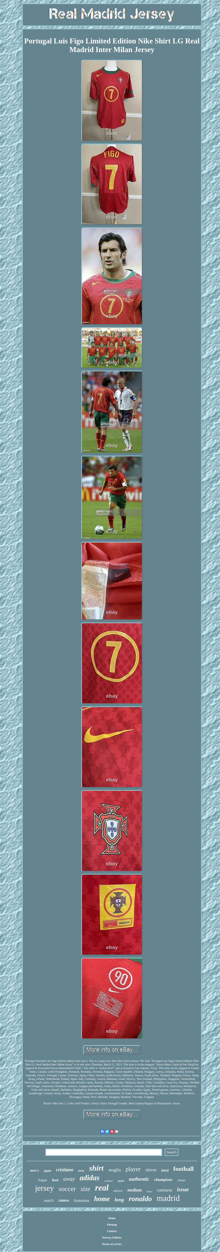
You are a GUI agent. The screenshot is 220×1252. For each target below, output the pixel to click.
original (108, 1180)
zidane (181, 1180)
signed (121, 1180)
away (69, 1179)
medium (134, 1190)
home (102, 1199)
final (55, 1180)
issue (183, 1189)
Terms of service (112, 1244)
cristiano (64, 1169)
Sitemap (112, 1224)
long (119, 1200)
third (164, 1170)
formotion (81, 1200)
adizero (118, 1190)
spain (47, 1171)
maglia (114, 1169)
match (48, 1200)
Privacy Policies (112, 1237)
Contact (112, 1231)
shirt (96, 1168)
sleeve (150, 1169)
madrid (168, 1198)
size (85, 1188)
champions (163, 1179)
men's (34, 1170)
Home (112, 1218)
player (133, 1169)
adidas (89, 1177)
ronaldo (140, 1199)
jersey (44, 1188)
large (149, 1191)
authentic (139, 1179)
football (183, 1168)
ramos (63, 1200)
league (42, 1180)
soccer (67, 1188)
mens (81, 1170)
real (102, 1187)
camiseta (164, 1190)
